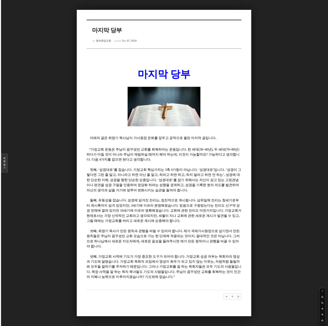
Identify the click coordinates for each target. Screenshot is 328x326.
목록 (4, 163)
